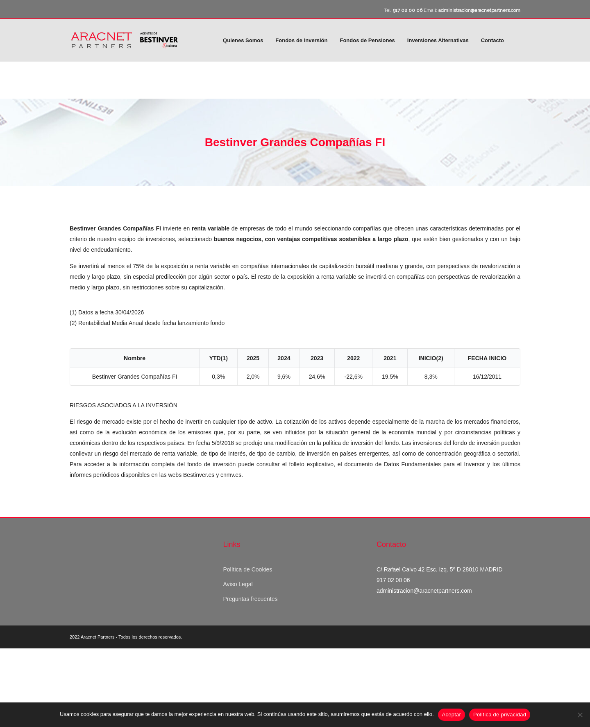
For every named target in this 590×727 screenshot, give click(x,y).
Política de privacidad (499, 714)
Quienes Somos (243, 40)
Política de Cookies (247, 569)
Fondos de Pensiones (367, 40)
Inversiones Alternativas (438, 40)
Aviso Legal (237, 584)
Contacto (492, 40)
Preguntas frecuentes (250, 599)
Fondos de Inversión (301, 40)
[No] (580, 715)
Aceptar (451, 714)
